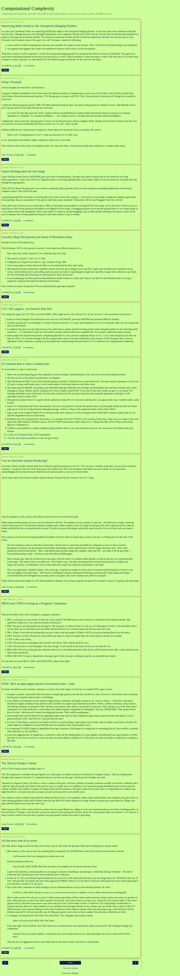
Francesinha (76, 146)
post (27, 878)
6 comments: (31, 155)
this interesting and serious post (25, 274)
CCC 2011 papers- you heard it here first (27, 309)
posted (24, 768)
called (5, 105)
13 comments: (29, 65)
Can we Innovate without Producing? (25, 460)
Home (70, 963)
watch (20, 478)
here (97, 374)
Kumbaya (124, 735)
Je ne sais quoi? (36, 884)
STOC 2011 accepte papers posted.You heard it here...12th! (38, 683)
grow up (90, 701)
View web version (70, 968)
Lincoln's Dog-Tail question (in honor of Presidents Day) (37, 237)
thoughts (92, 777)
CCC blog (88, 478)
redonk (76, 214)
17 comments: (29, 747)
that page (69, 777)
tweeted (97, 130)
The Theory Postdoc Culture (19, 763)
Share (5, 70)
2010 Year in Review (120, 205)
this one (15, 438)
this (80, 942)
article (16, 108)
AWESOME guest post (39, 176)
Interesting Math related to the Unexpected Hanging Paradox (39, 26)
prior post (9, 31)
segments (54, 105)
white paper (56, 774)
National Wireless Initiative (67, 478)
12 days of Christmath (17, 434)
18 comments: (29, 667)
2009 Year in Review (16, 205)
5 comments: (28, 220)
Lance (10, 735)
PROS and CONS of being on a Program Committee (34, 603)
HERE (48, 314)
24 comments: (29, 292)
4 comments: (28, 347)
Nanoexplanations (10, 179)
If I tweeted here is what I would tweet (25, 364)
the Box (59, 522)
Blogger (75, 973)
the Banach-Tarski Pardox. (48, 281)
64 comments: (32, 824)
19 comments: (32, 587)
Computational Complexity (27, 8)
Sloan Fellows (102, 93)
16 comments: (29, 444)
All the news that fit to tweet (19, 840)
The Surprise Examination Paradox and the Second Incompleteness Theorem (75, 37)
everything (84, 130)
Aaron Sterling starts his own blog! (23, 171)
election (40, 93)
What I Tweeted (11, 82)
